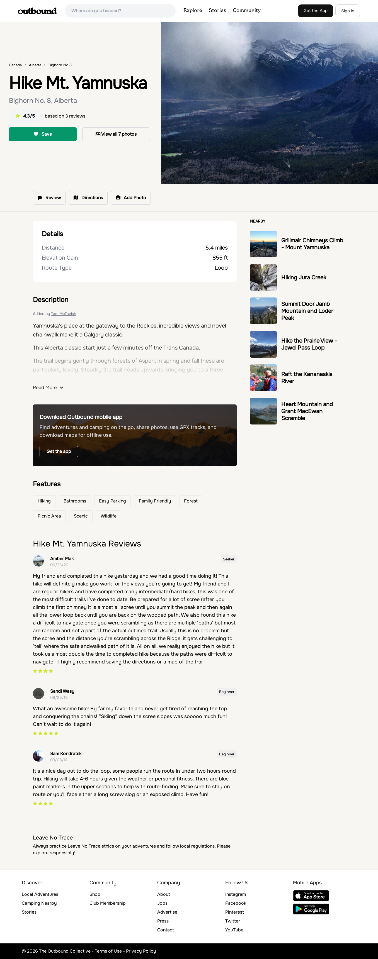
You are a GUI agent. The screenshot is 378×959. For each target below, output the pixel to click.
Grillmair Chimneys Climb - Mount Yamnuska (312, 244)
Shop (94, 894)
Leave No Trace (84, 846)
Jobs (162, 903)
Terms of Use (108, 951)
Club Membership (107, 903)
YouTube (234, 930)
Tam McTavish (63, 313)
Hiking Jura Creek (303, 277)
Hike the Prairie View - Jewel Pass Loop (309, 344)
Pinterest (234, 912)
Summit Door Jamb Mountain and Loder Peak (307, 311)
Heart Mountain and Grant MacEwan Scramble (307, 411)
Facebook (235, 903)
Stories (217, 10)
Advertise (167, 912)
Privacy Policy (141, 951)
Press (163, 921)
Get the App (316, 10)
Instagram (235, 894)
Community (247, 10)
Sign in (347, 11)
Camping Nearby (39, 903)
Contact (165, 930)
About (163, 894)
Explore (192, 10)
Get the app (59, 451)
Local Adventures (40, 894)
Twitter (232, 921)
